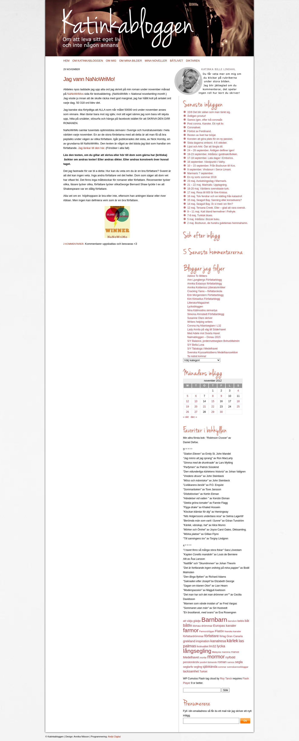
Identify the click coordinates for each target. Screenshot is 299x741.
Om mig (111, 60)
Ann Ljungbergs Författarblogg (204, 279)
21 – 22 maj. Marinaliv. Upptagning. (207, 184)
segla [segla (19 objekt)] (239, 662)
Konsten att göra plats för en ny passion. (210, 138)
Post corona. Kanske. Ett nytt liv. (205, 123)
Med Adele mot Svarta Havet (203, 333)
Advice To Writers (197, 275)
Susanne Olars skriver (199, 318)
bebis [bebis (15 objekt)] (240, 620)
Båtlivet (176, 60)
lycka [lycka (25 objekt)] (221, 646)
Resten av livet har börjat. (201, 135)
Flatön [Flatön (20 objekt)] (219, 631)
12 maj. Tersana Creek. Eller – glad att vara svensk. (216, 207)
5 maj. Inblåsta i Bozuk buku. (203, 219)
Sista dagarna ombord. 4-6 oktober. (207, 142)
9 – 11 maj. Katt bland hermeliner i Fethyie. (211, 211)
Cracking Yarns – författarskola (204, 291)
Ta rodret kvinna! (196, 356)
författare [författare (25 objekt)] (211, 636)
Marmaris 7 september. (200, 173)
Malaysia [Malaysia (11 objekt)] (216, 652)
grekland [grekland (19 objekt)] (189, 641)
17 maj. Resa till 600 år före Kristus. (207, 192)
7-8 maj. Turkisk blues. (200, 215)
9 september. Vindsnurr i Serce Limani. (209, 169)
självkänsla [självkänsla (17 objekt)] (210, 666)
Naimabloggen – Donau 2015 (204, 337)
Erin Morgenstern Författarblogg (205, 295)
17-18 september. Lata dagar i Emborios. (210, 158)
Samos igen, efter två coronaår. (205, 119)
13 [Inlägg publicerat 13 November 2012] (196, 401)
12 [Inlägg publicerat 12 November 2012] (187, 401)
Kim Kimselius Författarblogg (203, 298)
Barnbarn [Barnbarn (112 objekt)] (214, 619)
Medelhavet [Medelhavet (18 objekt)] (191, 657)
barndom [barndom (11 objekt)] (232, 621)
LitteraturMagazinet (198, 302)
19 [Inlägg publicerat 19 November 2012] (187, 406)
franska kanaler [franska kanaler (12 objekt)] (233, 631)
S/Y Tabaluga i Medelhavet (202, 348)
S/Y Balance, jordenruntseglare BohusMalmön (213, 340)
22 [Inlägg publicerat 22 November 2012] (212, 406)
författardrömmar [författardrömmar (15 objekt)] (193, 636)
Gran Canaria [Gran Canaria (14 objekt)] (235, 636)
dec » (194, 417)
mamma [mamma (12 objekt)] (226, 652)
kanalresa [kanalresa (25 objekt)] (218, 641)
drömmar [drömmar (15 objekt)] (206, 625)
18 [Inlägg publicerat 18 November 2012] (238, 401)
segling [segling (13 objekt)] (198, 666)
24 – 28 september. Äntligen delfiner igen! (210, 150)
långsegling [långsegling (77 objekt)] (197, 651)
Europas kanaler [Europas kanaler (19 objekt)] (224, 625)
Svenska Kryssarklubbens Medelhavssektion (212, 352)
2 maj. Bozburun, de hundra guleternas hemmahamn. (217, 223)
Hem (66, 60)
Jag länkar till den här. (91, 148)
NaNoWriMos (75, 93)
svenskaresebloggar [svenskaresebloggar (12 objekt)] (237, 667)
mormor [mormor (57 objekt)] (216, 656)
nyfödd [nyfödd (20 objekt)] (230, 657)
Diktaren (193, 60)
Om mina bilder (130, 60)
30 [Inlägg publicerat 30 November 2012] (221, 411)
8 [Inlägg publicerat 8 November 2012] (213, 396)
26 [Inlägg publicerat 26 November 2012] (187, 411)
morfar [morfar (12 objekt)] (203, 657)
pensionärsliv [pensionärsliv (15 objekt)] (191, 662)
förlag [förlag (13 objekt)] (222, 636)
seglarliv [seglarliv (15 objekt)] (188, 666)
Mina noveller (156, 60)
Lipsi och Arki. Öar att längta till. (205, 146)
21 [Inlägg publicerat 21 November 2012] (204, 406)
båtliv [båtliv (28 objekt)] (187, 625)
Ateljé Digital (114, 736)
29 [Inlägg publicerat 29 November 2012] (212, 411)
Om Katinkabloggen (87, 60)
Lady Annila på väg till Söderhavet (206, 329)
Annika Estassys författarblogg (204, 283)
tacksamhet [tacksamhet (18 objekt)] (191, 671)
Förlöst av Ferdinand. (199, 131)
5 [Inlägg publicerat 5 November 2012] (187, 396)
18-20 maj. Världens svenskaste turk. (208, 188)
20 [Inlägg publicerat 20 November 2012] (196, 406)
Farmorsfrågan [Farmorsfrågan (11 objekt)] (206, 631)
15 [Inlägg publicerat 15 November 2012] (212, 401)
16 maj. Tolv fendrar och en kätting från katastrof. (215, 196)
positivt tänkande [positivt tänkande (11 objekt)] (208, 662)
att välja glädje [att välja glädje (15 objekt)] (192, 620)
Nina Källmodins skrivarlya (202, 310)
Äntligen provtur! (196, 116)
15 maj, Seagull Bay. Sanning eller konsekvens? (214, 200)
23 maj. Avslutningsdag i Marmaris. (207, 181)
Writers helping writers (199, 321)
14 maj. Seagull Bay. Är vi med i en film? (210, 203)
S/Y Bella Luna (195, 344)
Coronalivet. (194, 127)
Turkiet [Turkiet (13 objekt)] (203, 671)
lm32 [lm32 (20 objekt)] (212, 646)
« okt (186, 417)
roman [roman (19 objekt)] (222, 662)
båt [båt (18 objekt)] (247, 620)
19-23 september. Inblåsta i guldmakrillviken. (212, 154)
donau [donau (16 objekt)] (197, 625)
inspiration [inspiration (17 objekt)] (202, 641)
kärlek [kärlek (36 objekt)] (232, 640)
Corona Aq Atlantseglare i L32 (204, 325)
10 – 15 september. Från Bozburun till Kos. (211, 165)
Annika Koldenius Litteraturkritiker (206, 287)
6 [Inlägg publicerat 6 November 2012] (196, 396)
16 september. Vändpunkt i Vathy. (206, 161)
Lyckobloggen (195, 306)
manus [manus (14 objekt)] (235, 651)
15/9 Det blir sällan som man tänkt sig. (209, 112)
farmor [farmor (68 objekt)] (191, 630)
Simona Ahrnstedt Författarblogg (205, 314)
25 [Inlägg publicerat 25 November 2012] (238, 406)
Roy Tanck (226, 678)
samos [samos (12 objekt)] (230, 662)
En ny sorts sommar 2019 (201, 177)
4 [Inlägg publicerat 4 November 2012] (238, 390)
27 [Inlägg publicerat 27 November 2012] (196, 411)
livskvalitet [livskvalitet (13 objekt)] (202, 646)
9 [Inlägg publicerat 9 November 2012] (221, 396)
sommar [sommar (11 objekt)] (222, 667)
